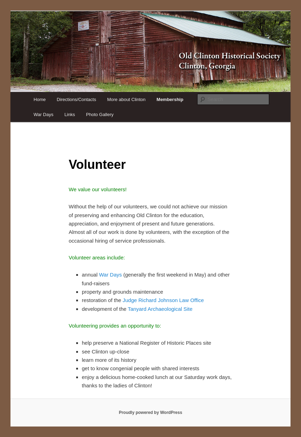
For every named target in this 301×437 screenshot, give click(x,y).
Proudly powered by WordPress (150, 412)
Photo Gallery (100, 114)
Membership (170, 99)
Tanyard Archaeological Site (160, 309)
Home (40, 99)
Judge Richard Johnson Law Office (163, 300)
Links (69, 114)
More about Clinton (126, 99)
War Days (43, 114)
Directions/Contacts (76, 99)
